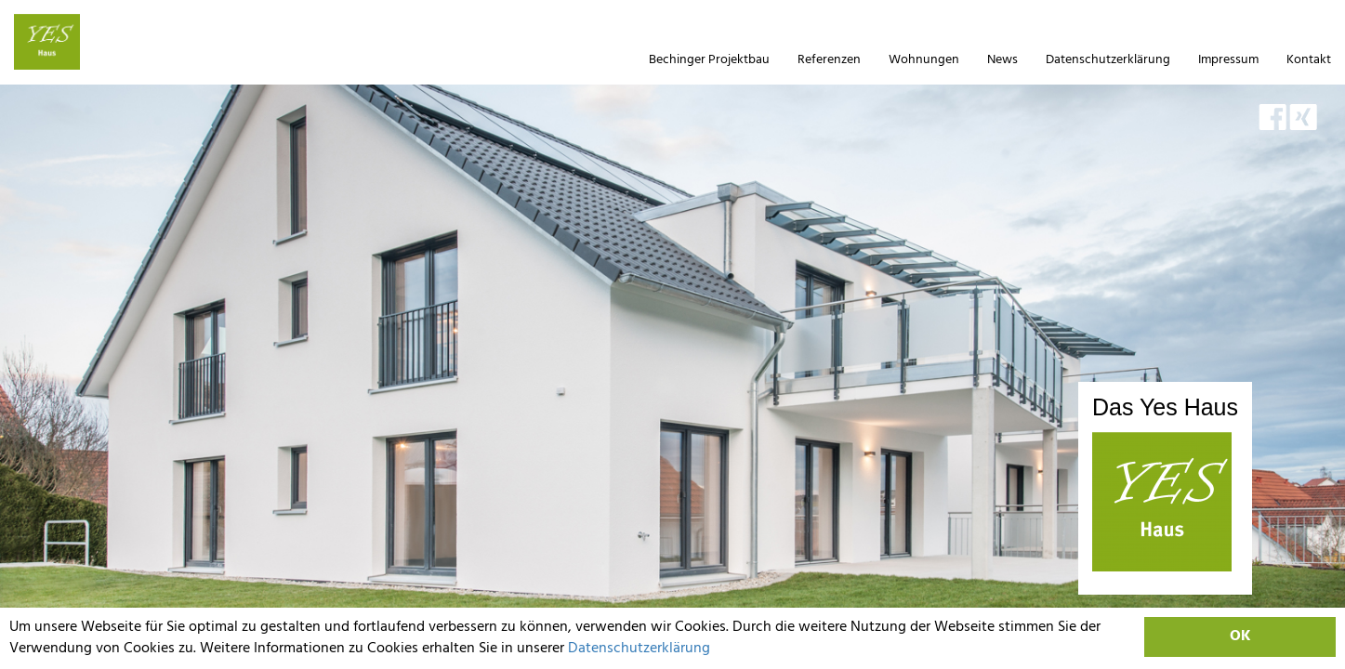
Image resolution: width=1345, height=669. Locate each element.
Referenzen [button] (829, 60)
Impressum (1228, 60)
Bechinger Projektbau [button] (709, 60)
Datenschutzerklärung (639, 648)
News (1002, 60)
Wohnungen (924, 60)
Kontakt (1308, 60)
